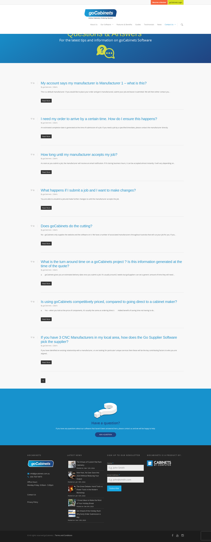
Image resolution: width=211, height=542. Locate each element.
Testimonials (149, 24)
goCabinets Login (175, 2)
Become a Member (159, 2)
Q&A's (55, 87)
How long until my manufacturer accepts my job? (79, 154)
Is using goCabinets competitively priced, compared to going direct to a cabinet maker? (109, 302)
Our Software (107, 24)
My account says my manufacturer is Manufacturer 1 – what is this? (94, 83)
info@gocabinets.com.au (40, 473)
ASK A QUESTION (105, 434)
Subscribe (114, 488)
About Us (93, 24)
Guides (138, 24)
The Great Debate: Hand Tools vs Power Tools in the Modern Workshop (90, 489)
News (159, 24)
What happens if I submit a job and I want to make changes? (88, 190)
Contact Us (170, 24)
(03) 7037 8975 (36, 477)
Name (110, 463)
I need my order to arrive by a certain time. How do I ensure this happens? (99, 119)
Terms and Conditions (63, 535)
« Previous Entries (43, 380)
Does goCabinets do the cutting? (66, 226)
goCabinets (47, 87)
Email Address (113, 475)
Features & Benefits (124, 24)
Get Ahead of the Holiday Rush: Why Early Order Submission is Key (89, 514)
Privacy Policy (32, 502)
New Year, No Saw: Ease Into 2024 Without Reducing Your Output (88, 475)
